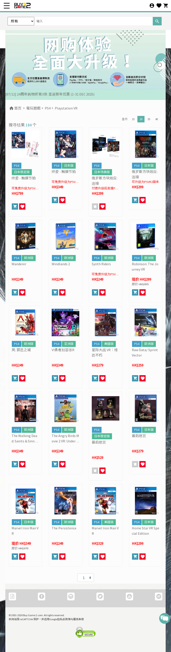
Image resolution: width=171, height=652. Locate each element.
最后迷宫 (99, 442)
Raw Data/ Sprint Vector (145, 352)
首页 (15, 108)
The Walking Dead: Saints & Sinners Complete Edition (25, 438)
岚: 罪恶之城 (21, 350)
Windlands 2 (61, 264)
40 (156, 119)
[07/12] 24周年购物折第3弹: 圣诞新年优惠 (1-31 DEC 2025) (49, 95)
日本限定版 (22, 172)
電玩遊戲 (33, 108)
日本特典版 (102, 172)
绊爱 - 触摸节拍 (24, 178)
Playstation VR (66, 108)
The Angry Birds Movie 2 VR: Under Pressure (65, 438)
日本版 (68, 166)
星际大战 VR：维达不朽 (105, 352)
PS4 (48, 108)
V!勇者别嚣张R (63, 350)
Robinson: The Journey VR (145, 266)
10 (133, 119)
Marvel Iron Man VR (25, 531)
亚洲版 (68, 344)
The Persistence (64, 528)
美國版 (109, 344)
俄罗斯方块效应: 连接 (104, 181)
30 (148, 119)
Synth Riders (101, 264)
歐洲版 (28, 258)
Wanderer (19, 264)
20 (141, 119)
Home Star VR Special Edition (145, 531)
